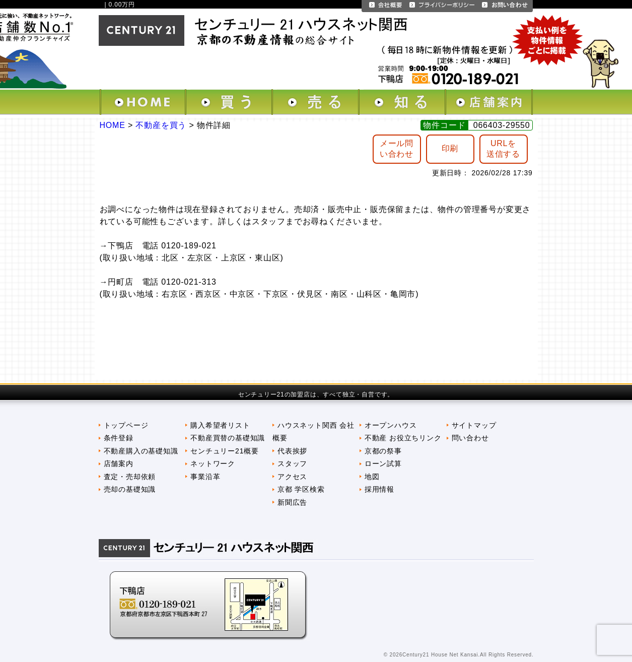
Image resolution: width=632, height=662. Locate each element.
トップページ (126, 425)
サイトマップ (474, 425)
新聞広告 (292, 502)
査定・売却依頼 (130, 477)
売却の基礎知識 (130, 489)
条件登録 (118, 438)
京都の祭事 (383, 451)
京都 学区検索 (300, 489)
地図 (372, 477)
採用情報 (379, 489)
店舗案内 (118, 463)
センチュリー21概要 (224, 451)
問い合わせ (470, 438)
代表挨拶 (292, 451)
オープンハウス (391, 425)
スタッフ (292, 463)
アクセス (292, 477)
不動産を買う (160, 125)
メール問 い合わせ (396, 148)
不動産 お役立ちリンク (403, 438)
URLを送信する (503, 148)
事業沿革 (205, 477)
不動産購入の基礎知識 (141, 451)
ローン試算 (383, 463)
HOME (112, 125)
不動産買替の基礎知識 (227, 438)
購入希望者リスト (220, 425)
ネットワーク (212, 463)
